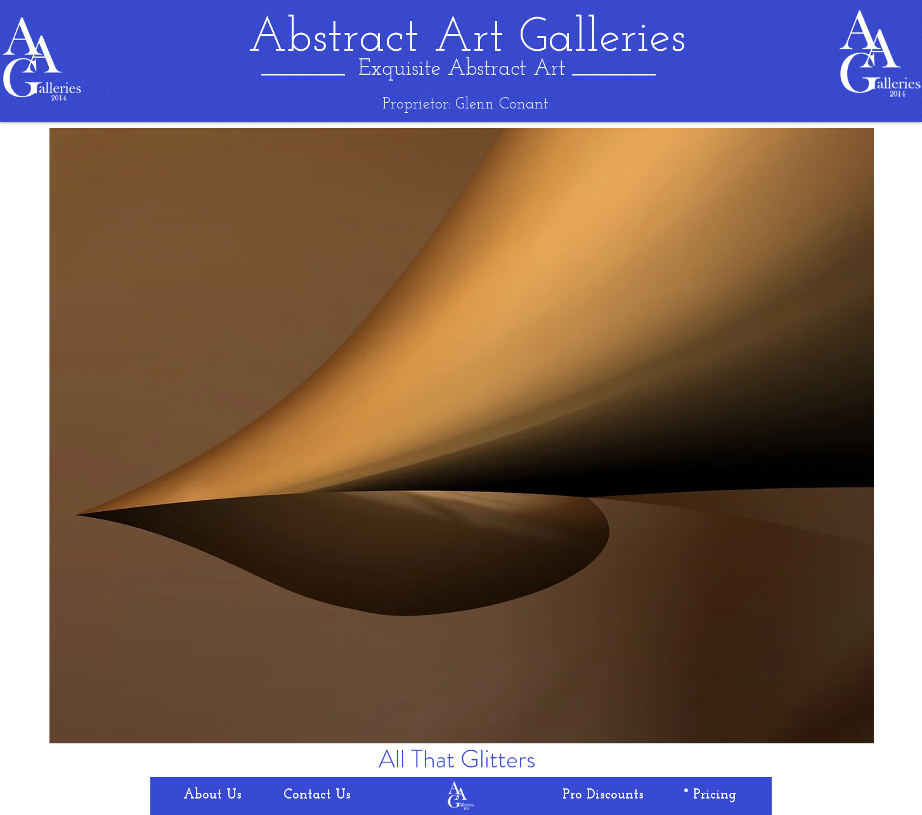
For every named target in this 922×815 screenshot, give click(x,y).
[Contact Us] (317, 795)
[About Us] (212, 795)
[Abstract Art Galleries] (466, 38)
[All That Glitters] (457, 759)
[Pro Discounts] (603, 795)
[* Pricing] (710, 795)
